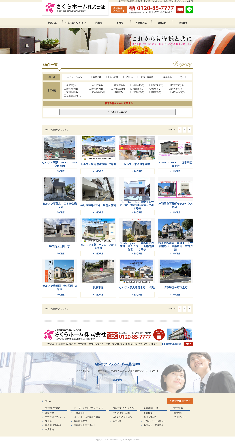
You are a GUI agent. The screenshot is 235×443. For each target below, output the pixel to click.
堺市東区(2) (156, 85)
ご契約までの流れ (121, 413)
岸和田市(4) (118, 89)
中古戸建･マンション (55, 417)
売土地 (128, 77)
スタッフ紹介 (150, 417)
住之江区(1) (96, 85)
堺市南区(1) (71, 89)
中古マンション (73, 77)
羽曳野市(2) (137, 92)
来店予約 (49, 429)
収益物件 (166, 77)
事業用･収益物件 (53, 425)
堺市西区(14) (176, 85)
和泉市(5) (117, 92)
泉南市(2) (155, 92)
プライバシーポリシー (154, 421)
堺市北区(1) (96, 89)
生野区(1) (70, 85)
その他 (181, 77)
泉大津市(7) (137, 89)
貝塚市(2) (155, 89)
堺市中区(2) (137, 85)
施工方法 (117, 421)
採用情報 (117, 379)
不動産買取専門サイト (85, 425)
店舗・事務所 (145, 77)
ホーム (46, 401)
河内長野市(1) (97, 92)
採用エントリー (181, 417)
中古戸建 (112, 77)
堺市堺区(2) (118, 85)
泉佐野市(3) (175, 89)
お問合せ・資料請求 (153, 425)
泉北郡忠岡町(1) (73, 96)
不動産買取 (79, 413)
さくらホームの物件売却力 (87, 417)
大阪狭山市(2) (177, 92)
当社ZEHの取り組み (122, 417)
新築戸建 (95, 77)
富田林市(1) (71, 92)
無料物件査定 (80, 421)
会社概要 (148, 413)
